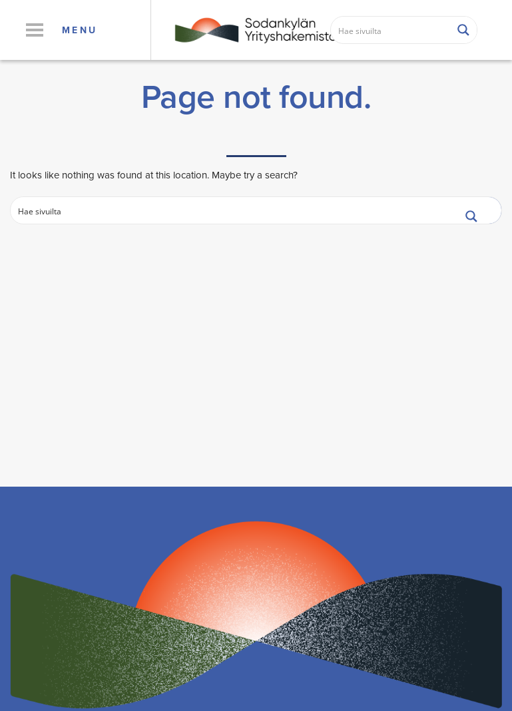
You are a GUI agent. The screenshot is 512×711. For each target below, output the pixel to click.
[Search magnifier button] (463, 30)
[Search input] (391, 30)
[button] (34, 30)
